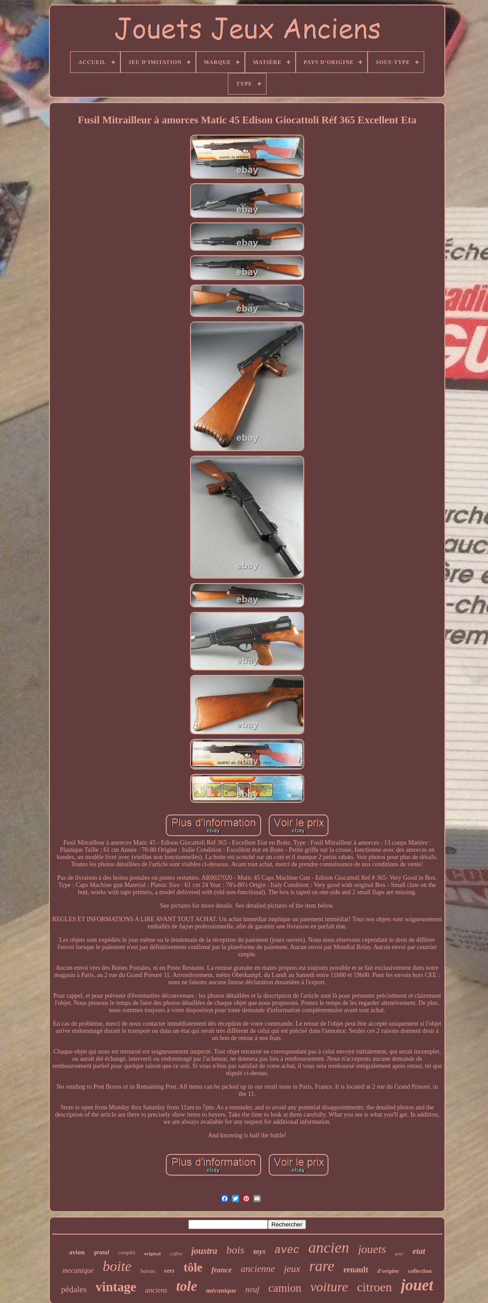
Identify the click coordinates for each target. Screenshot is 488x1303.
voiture (329, 1286)
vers (169, 1270)
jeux (292, 1268)
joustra (204, 1251)
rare (321, 1266)
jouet (417, 1285)
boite (117, 1266)
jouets (372, 1249)
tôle (193, 1267)
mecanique (77, 1270)
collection (420, 1270)
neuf (252, 1289)
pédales (74, 1289)
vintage (116, 1287)
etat (419, 1251)
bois (235, 1250)
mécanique (221, 1290)
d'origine (388, 1270)
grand (101, 1252)
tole (186, 1286)
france (222, 1270)
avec (287, 1250)
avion (77, 1252)
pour (399, 1253)
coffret (176, 1253)
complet (126, 1252)
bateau (148, 1271)
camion (285, 1288)
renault (355, 1269)
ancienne (258, 1268)
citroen (374, 1287)
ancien (328, 1247)
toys (259, 1251)
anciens (156, 1290)
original (152, 1253)
